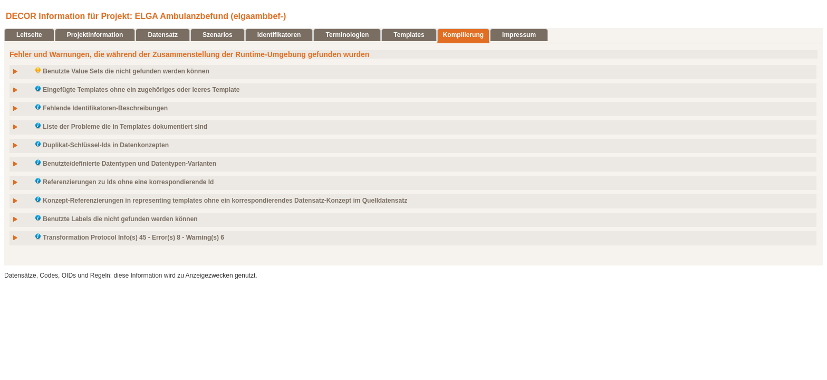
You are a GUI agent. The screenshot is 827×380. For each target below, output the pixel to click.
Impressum (519, 35)
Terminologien (347, 35)
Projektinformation (95, 35)
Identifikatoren (279, 35)
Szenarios (218, 35)
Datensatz (163, 35)
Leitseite (29, 35)
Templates (408, 35)
